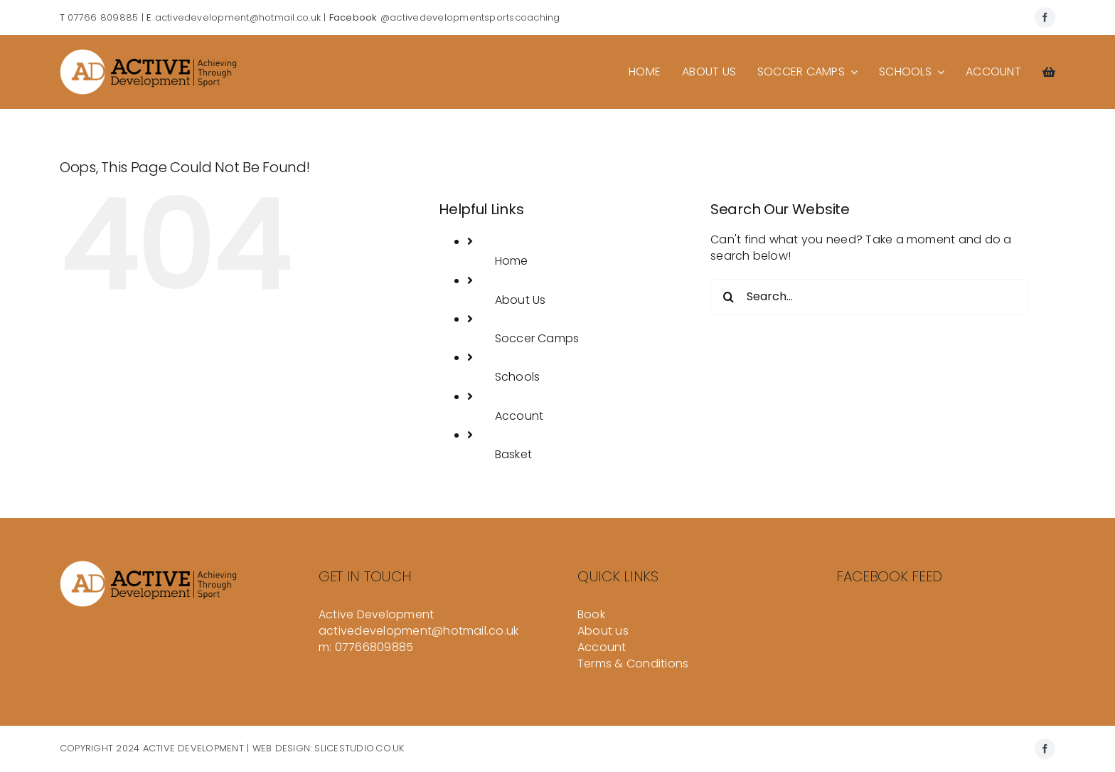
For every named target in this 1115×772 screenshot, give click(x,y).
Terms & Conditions (632, 663)
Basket (513, 454)
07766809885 (374, 647)
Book (591, 614)
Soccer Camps (537, 338)
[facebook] (1045, 17)
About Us (520, 300)
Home (511, 261)
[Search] (728, 296)
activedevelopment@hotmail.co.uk (238, 17)
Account (519, 416)
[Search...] (869, 296)
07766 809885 (103, 17)
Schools (517, 377)
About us (603, 631)
